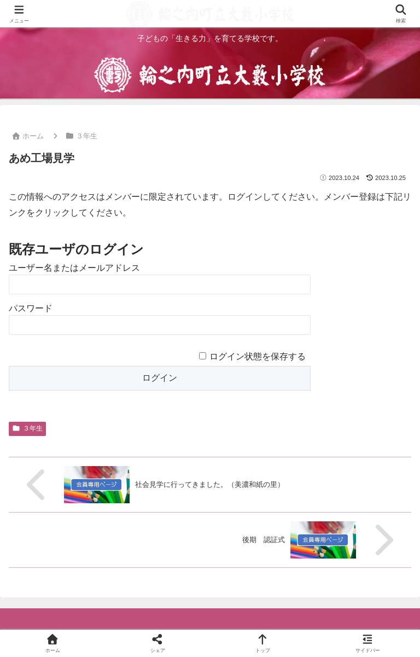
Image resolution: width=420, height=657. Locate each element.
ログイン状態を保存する (257, 356)
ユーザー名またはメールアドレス (74, 267)
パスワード (30, 308)
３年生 (27, 428)
